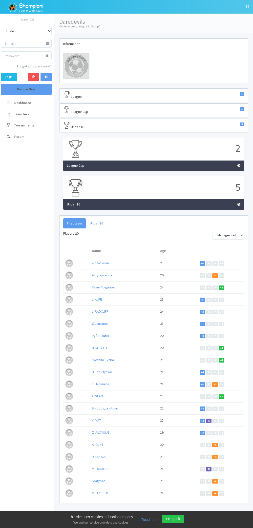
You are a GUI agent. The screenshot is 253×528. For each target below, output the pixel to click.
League (153, 95)
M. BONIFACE (101, 469)
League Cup (153, 110)
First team (74, 223)
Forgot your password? (34, 66)
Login (9, 77)
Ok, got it (173, 519)
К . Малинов (100, 384)
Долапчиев (100, 263)
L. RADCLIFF (100, 311)
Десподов (100, 323)
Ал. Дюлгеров (102, 275)
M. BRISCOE (100, 493)
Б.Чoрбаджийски (105, 408)
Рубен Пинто (101, 335)
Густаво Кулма (103, 360)
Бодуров (98, 481)
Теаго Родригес (104, 287)
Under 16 (153, 125)
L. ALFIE (97, 299)
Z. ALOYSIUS (101, 432)
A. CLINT (97, 444)
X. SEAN (97, 396)
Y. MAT (96, 420)
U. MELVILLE (100, 347)
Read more (149, 520)
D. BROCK (99, 456)
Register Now (26, 89)
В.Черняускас (102, 372)
